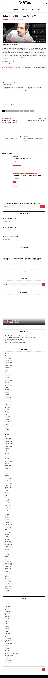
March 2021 (7, 456)
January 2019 (8, 500)
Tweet (3, 106)
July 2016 (7, 551)
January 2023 (8, 419)
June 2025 (7, 370)
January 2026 (8, 358)
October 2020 (8, 465)
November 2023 (8, 402)
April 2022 (7, 434)
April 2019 (7, 495)
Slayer (17, 111)
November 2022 (8, 423)
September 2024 (8, 385)
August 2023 (7, 407)
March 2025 (7, 375)
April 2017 (7, 536)
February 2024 (8, 397)
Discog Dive (7, 611)
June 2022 (7, 431)
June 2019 (7, 492)
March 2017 (7, 537)
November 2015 (8, 564)
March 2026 (7, 355)
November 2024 (8, 382)
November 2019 (8, 483)
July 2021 (7, 450)
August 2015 (7, 570)
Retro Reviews (34, 173)
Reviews (14, 182)
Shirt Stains (7, 648)
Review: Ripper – (21, 184)
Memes (8, 111)
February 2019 (8, 499)
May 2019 (7, 494)
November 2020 (8, 463)
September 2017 (8, 527)
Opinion (29, 173)
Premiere (7, 636)
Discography (7, 613)
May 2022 (7, 433)
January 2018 (8, 521)
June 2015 (7, 573)
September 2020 (8, 467)
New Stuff (6, 320)
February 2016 (8, 559)
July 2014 (7, 591)
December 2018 (8, 502)
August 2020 (7, 468)
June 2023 (7, 411)
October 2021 (8, 445)
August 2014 (7, 590)
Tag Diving (7, 650)
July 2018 (7, 510)
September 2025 (8, 365)
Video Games (8, 662)
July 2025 (7, 369)
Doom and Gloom (8, 614)
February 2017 (8, 539)
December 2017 (8, 522)
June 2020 (7, 472)
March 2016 (7, 558)
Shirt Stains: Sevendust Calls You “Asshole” (12, 270)
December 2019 (8, 482)
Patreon (28, 67)
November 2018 (8, 504)
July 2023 (7, 409)
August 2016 (7, 549)
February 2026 (8, 357)
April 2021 (7, 455)
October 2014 (8, 586)
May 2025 (7, 372)
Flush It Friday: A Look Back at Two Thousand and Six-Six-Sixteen (27, 175)
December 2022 (8, 421)
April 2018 (7, 515)
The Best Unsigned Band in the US (12, 653)
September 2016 (8, 548)
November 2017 (8, 524)
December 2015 (8, 563)
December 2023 (8, 401)
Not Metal (7, 631)
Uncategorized (8, 658)
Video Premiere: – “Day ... (36, 120)
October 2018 (8, 505)
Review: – (20, 337)
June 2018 (7, 512)
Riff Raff (7, 645)
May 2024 (7, 392)
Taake (22, 111)
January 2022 (8, 439)
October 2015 (8, 566)
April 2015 (7, 576)
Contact (40, 9)
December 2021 (8, 441)
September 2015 (8, 568)
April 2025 (7, 374)
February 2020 (8, 478)
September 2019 (8, 487)
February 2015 (8, 580)
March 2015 (7, 578)
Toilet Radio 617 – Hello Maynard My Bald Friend (15, 342)
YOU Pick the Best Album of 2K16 (9, 227)
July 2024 (7, 389)
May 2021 (7, 453)
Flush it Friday (15, 173)
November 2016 (8, 544)
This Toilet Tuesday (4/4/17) (11, 323)
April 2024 (7, 394)
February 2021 (8, 458)
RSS (11, 84)
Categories (16, 9)
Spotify (16, 66)
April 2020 (7, 475)
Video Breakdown (8, 660)
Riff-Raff (7, 647)
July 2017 (7, 531)
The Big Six (27, 111)
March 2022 (7, 436)
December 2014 (8, 583)
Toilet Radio (5, 19)
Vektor (31, 111)
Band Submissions (9, 603)
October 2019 (8, 485)
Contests (7, 608)
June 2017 (7, 532)
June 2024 (7, 391)
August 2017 (7, 529)
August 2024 (7, 387)
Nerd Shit (7, 626)
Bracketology (8, 606)
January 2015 (8, 581)
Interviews (7, 620)
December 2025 (8, 360)
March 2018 (7, 517)
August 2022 (7, 428)
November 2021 (8, 443)
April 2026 (7, 353)
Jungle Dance (10, 63)
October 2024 (8, 384)
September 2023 (8, 406)
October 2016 (8, 546)
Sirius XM (12, 111)
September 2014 (8, 588)
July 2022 (7, 429)
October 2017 (8, 526)
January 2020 (8, 480)
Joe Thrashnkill (13, 19)
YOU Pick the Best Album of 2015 (9, 218)
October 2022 (8, 424)
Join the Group (25, 9)
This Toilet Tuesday (9, 655)
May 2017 (7, 534)
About (33, 9)
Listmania (7, 621)
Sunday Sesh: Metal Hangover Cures (20, 167)
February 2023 (8, 418)
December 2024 (8, 380)
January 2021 (8, 460)
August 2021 (7, 448)
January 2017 (8, 541)
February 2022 (8, 438)
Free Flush (7, 618)
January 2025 (8, 379)
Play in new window (10, 82)
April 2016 (7, 556)
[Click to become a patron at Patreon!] (24, 97)
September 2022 (8, 426)
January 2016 (8, 561)
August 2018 (7, 509)
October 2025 (8, 364)
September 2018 (8, 507)
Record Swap (8, 638)
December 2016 (8, 542)
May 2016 (7, 554)
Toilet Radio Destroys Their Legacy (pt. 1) (22, 158)
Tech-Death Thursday (9, 652)
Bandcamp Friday (8, 604)
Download (17, 82)
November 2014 (8, 585)
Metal (14, 165)
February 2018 (8, 519)
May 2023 (7, 412)
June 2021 (7, 451)
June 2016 (7, 553)
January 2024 (8, 399)
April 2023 (7, 414)
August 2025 (7, 367)
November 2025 (8, 362)
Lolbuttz (7, 623)
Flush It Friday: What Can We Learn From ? (17, 335)
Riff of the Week (8, 643)
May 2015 (7, 575)
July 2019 (7, 490)
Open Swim (18, 165)
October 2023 (8, 404)
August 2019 (7, 488)
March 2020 (7, 477)
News (6, 630)
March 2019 (7, 497)
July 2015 (7, 571)
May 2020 (7, 473)
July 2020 (7, 470)
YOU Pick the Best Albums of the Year (10, 236)
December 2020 (8, 461)
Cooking (7, 609)
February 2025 (8, 377)
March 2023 (7, 416)
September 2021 (8, 446)
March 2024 (7, 396)
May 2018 (7, 514)
